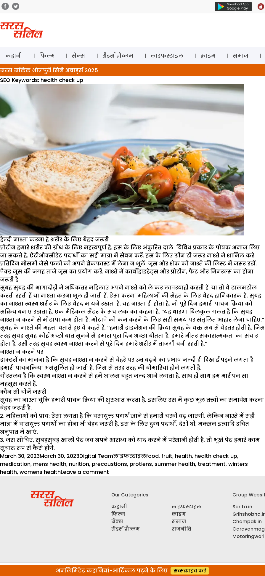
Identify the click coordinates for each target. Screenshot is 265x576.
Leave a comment (85, 472)
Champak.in (247, 521)
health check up (216, 456)
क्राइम (208, 55)
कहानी (13, 55)
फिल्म (47, 55)
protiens (141, 464)
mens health (49, 464)
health (183, 456)
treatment (212, 464)
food (152, 456)
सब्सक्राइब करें (190, 570)
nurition (79, 464)
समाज (240, 55)
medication (15, 464)
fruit (166, 456)
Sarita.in (242, 506)
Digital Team (96, 456)
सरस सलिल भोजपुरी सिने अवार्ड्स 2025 (49, 70)
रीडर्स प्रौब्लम (117, 55)
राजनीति (181, 529)
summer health (175, 464)
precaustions (109, 464)
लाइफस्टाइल (166, 55)
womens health (40, 472)
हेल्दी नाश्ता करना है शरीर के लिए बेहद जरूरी (54, 239)
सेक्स (78, 55)
